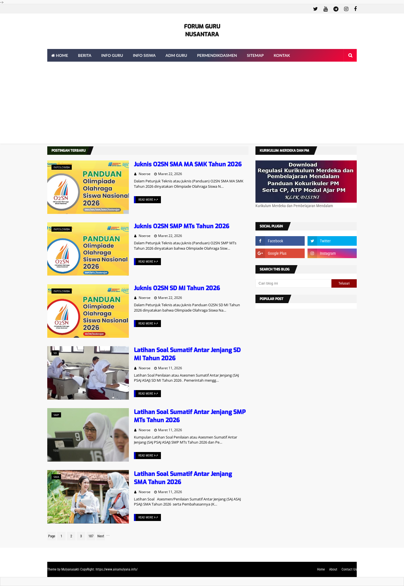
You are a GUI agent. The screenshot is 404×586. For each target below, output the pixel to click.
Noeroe (145, 173)
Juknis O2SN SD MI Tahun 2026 (177, 288)
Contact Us (349, 569)
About (333, 569)
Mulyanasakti (70, 569)
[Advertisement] (202, 104)
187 (90, 536)
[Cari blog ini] (293, 283)
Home (321, 569)
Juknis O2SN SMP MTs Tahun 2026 (181, 226)
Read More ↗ (148, 200)
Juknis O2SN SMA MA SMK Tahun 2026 (188, 164)
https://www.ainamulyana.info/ (117, 569)
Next (100, 536)
